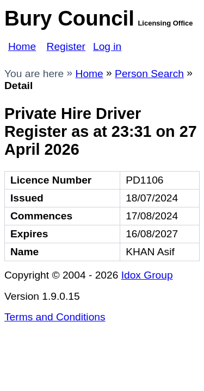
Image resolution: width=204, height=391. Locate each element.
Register (66, 46)
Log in (107, 46)
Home (22, 46)
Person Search (149, 73)
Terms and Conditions (55, 317)
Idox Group (147, 275)
